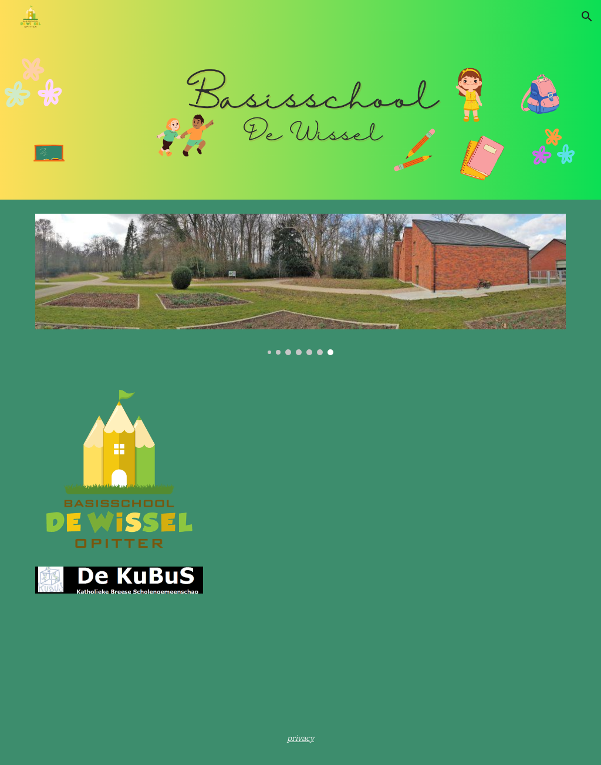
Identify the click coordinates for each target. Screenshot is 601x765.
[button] (587, 16)
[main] (300, 738)
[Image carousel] (300, 284)
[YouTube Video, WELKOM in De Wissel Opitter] (346, 471)
